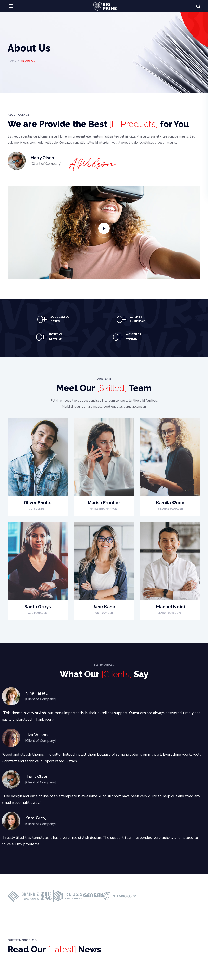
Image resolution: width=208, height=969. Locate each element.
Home (12, 61)
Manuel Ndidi (170, 606)
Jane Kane (104, 606)
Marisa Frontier (104, 502)
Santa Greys (37, 606)
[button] (198, 6)
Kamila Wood (170, 502)
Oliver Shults (37, 502)
